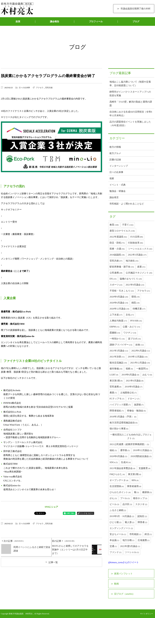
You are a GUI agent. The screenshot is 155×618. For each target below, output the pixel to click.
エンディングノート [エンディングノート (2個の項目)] (121, 528)
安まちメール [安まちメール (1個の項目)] (118, 534)
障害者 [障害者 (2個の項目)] (142, 522)
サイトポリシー (146, 614)
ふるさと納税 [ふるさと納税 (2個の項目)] (118, 510)
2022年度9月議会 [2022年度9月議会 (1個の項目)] (130, 546)
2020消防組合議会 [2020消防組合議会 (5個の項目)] (140, 456)
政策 (18, 21)
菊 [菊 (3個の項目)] (136, 492)
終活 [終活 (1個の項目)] (148, 534)
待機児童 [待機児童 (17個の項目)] (139, 308)
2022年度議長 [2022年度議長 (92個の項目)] (118, 237)
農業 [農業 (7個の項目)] (113, 392)
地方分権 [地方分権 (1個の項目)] (128, 540)
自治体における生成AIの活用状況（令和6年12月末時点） (130, 114)
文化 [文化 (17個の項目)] (130, 314)
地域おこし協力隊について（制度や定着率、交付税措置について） (130, 84)
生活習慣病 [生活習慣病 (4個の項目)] (117, 486)
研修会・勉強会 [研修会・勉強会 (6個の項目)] (136, 410)
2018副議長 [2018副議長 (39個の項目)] (117, 255)
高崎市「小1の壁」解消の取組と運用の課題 (130, 104)
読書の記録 (115, 159)
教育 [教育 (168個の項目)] (114, 225)
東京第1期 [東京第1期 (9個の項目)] (116, 380)
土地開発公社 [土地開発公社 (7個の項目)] (128, 392)
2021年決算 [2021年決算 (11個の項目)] (117, 356)
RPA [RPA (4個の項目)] (135, 480)
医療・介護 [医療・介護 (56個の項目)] (117, 249)
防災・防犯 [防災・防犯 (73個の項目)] (117, 243)
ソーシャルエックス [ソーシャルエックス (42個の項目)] (140, 249)
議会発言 (114, 197)
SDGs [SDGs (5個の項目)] (114, 462)
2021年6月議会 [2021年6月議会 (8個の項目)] (135, 380)
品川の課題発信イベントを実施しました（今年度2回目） (130, 124)
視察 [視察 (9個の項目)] (129, 368)
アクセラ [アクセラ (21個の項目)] (143, 290)
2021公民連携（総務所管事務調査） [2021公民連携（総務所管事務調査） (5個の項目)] (129, 444)
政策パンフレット (123, 573)
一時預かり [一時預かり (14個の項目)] (117, 338)
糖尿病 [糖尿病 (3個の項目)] (147, 492)
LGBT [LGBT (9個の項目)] (114, 374)
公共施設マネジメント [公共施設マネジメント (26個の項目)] (139, 272)
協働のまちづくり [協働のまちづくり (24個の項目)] (131, 278)
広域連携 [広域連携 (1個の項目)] (143, 540)
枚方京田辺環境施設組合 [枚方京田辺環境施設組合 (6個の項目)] (124, 422)
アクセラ (39, 88)
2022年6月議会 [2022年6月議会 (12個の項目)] (140, 350)
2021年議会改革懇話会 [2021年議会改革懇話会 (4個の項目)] (122, 468)
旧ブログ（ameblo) (123, 594)
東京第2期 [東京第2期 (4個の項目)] (134, 474)
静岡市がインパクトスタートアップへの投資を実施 (130, 94)
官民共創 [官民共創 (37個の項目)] (116, 260)
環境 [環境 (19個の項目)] (135, 296)
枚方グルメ (115, 153)
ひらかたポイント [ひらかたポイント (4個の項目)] (120, 492)
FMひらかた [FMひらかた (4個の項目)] (117, 474)
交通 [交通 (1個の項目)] (113, 546)
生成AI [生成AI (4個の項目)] (126, 462)
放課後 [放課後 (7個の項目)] (139, 404)
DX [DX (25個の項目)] (113, 278)
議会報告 (54, 21)
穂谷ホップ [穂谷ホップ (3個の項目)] (140, 498)
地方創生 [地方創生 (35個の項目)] (132, 260)
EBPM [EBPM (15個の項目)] (114, 326)
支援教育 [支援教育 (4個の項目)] (144, 468)
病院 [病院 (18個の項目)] (135, 302)
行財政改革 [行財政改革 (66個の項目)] (135, 243)
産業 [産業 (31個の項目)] (141, 266)
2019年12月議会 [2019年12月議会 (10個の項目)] (137, 356)
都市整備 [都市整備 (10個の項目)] (116, 368)
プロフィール (96, 21)
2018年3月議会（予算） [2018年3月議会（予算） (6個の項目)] (123, 416)
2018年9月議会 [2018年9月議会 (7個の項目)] (133, 386)
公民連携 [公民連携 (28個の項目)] (116, 272)
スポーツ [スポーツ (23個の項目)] (116, 284)
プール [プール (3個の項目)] (125, 498)
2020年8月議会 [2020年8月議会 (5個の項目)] (118, 456)
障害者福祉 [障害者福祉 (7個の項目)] (117, 410)
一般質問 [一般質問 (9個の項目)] (142, 368)
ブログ (135, 21)
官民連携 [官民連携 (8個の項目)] (115, 386)
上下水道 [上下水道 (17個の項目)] (116, 314)
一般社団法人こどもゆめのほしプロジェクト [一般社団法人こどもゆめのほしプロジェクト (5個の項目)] (131, 436)
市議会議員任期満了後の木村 (135, 8)
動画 (116, 583)
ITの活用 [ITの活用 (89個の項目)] (136, 237)
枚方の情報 (115, 147)
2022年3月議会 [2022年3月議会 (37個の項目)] (137, 255)
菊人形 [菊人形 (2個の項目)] (129, 522)
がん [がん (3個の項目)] (113, 498)
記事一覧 (53, 562)
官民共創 (49, 88)
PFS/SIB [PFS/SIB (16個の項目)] (136, 320)
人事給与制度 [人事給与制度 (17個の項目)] (118, 320)
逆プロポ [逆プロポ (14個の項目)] (134, 338)
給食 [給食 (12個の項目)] (140, 344)
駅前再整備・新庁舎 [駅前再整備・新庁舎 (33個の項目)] (122, 266)
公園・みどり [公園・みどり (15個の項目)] (131, 326)
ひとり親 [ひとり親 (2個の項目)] (115, 522)
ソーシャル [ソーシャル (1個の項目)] (132, 552)
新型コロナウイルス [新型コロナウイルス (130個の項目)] (122, 231)
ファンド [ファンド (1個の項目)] (115, 552)
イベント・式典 (117, 185)
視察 (111, 178)
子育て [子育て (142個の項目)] (127, 225)
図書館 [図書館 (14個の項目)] (115, 332)
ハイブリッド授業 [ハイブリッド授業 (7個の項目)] (120, 404)
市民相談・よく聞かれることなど (126, 203)
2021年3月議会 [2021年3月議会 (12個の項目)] (119, 350)
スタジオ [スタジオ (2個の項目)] (141, 504)
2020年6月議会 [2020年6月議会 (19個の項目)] (119, 302)
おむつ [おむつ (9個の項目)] (147, 374)
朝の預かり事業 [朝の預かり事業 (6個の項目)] (119, 428)
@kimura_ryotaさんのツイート (123, 562)
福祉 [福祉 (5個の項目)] (113, 450)
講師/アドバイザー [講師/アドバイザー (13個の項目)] (121, 344)
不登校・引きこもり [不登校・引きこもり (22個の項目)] (122, 290)
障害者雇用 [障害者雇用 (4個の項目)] (134, 486)
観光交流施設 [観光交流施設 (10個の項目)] (118, 362)
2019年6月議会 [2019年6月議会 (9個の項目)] (130, 374)
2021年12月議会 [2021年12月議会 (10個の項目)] (140, 362)
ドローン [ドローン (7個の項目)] (133, 398)
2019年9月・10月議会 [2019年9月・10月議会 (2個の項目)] (122, 516)
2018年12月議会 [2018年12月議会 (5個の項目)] (142, 450)
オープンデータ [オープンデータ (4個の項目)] (119, 480)
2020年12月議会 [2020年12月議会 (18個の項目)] (119, 308)
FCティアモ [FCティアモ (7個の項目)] (117, 398)
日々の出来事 (24, 88)
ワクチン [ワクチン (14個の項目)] (129, 332)
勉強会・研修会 (117, 191)
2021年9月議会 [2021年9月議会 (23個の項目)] (135, 284)
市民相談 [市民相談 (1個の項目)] (135, 534)
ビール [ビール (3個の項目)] (114, 504)
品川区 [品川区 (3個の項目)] (127, 504)
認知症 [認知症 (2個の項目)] (142, 516)
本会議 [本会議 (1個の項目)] (114, 540)
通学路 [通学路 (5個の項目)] (125, 450)
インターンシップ (118, 166)
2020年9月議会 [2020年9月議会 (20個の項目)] (119, 296)
